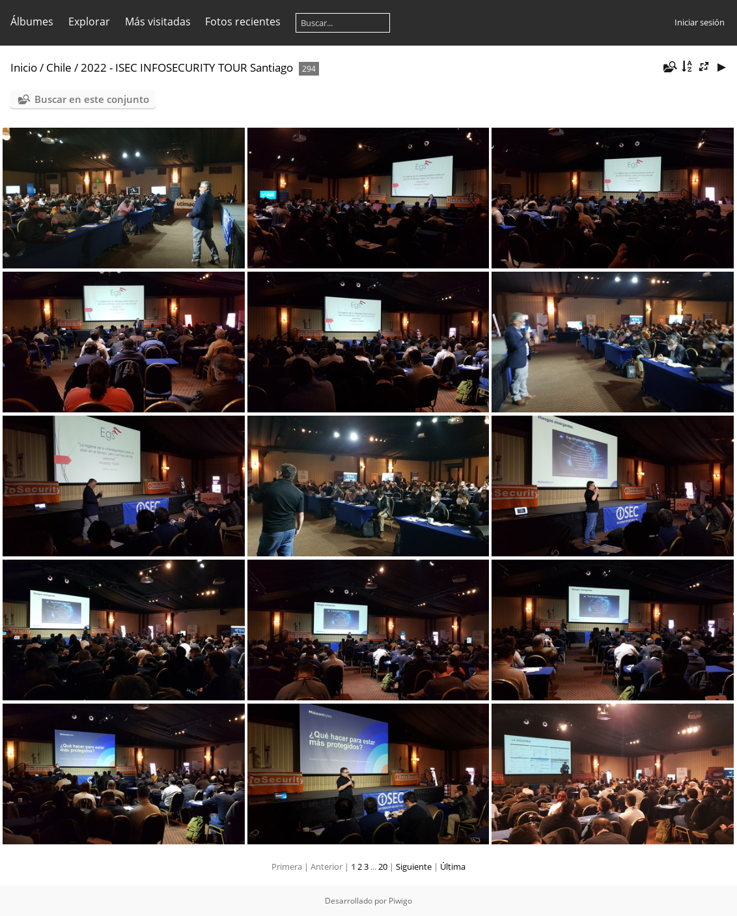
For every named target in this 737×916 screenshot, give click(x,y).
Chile (59, 67)
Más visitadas (158, 21)
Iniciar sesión (699, 22)
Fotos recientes (243, 21)
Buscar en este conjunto (92, 99)
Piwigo (400, 900)
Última (453, 866)
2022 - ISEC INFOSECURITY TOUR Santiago (187, 67)
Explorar (89, 21)
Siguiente (414, 866)
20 (382, 866)
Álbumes (31, 21)
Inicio (23, 67)
